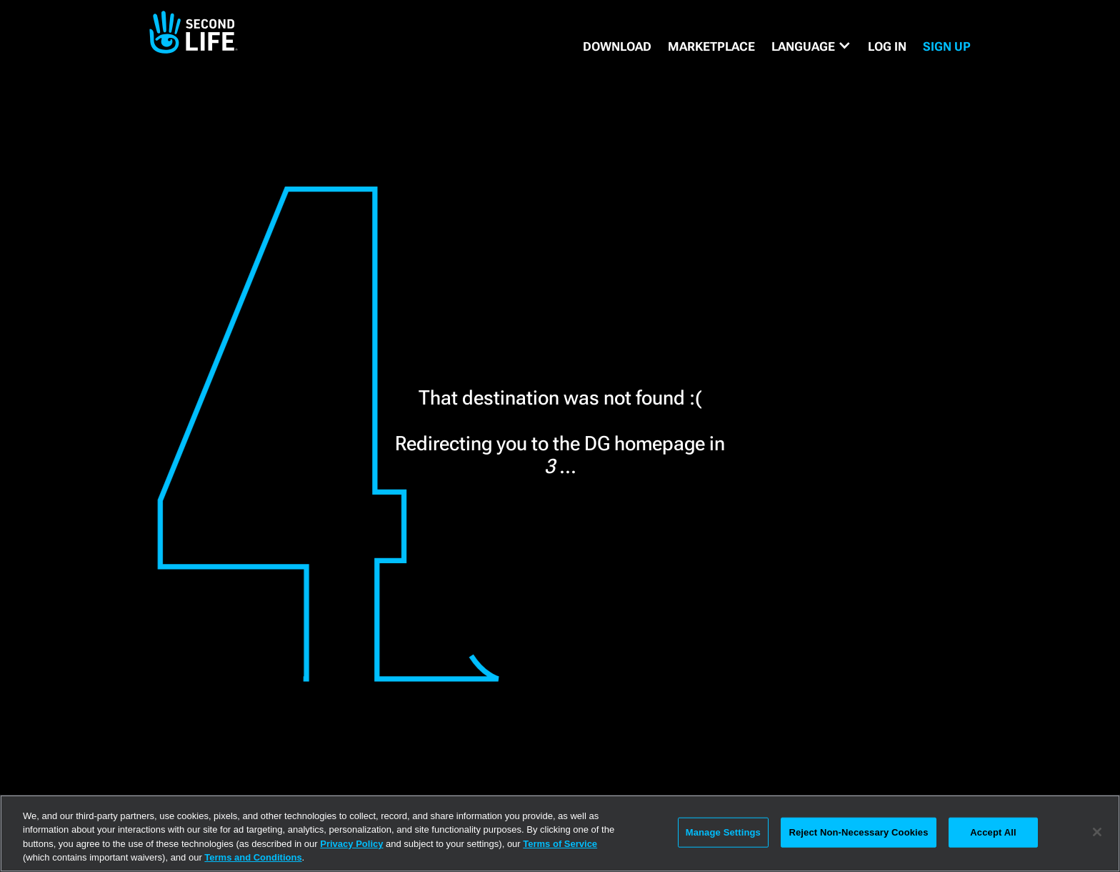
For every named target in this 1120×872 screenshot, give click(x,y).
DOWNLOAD (617, 46)
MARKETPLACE (711, 46)
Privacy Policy (351, 843)
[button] (811, 46)
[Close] (1097, 832)
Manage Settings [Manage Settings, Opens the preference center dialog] (723, 832)
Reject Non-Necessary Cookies (858, 832)
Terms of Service (560, 843)
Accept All (993, 832)
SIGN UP (947, 46)
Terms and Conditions (252, 857)
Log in (887, 46)
